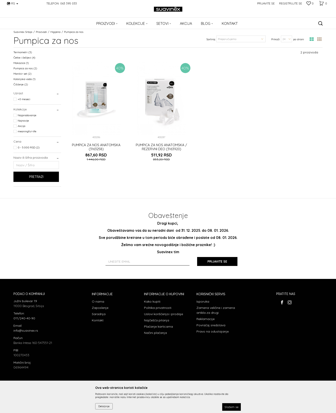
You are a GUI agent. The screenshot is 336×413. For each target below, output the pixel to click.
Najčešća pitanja (156, 320)
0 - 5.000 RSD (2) (29, 147)
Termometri (22, 52)
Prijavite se (217, 261)
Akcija (21, 126)
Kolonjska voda (24, 79)
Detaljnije (104, 406)
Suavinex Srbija (22, 32)
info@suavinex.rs (25, 331)
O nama (98, 301)
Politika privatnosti (157, 308)
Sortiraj (210, 39)
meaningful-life (27, 131)
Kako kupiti (152, 301)
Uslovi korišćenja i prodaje (163, 314)
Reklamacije (205, 319)
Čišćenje (20, 84)
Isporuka (202, 301)
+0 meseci (24, 99)
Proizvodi (41, 32)
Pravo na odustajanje (212, 331)
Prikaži (275, 39)
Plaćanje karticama (158, 326)
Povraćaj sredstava (210, 325)
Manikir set (22, 73)
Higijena (55, 32)
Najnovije (23, 120)
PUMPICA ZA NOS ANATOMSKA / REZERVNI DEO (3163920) (161, 147)
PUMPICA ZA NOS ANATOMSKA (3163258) (96, 147)
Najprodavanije (27, 115)
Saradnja (99, 314)
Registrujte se (290, 3)
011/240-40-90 (24, 318)
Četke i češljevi (24, 57)
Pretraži (36, 177)
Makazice (21, 63)
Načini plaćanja (155, 333)
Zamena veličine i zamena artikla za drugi (215, 310)
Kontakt (97, 320)
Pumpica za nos (25, 68)
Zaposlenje (100, 308)
